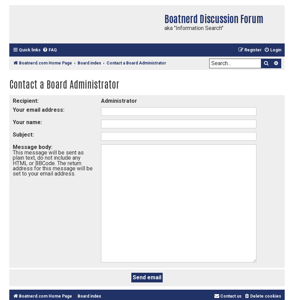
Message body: (32, 147)
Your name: (27, 122)
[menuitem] (49, 50)
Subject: (23, 134)
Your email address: (38, 110)
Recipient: (26, 101)
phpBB (220, 278)
